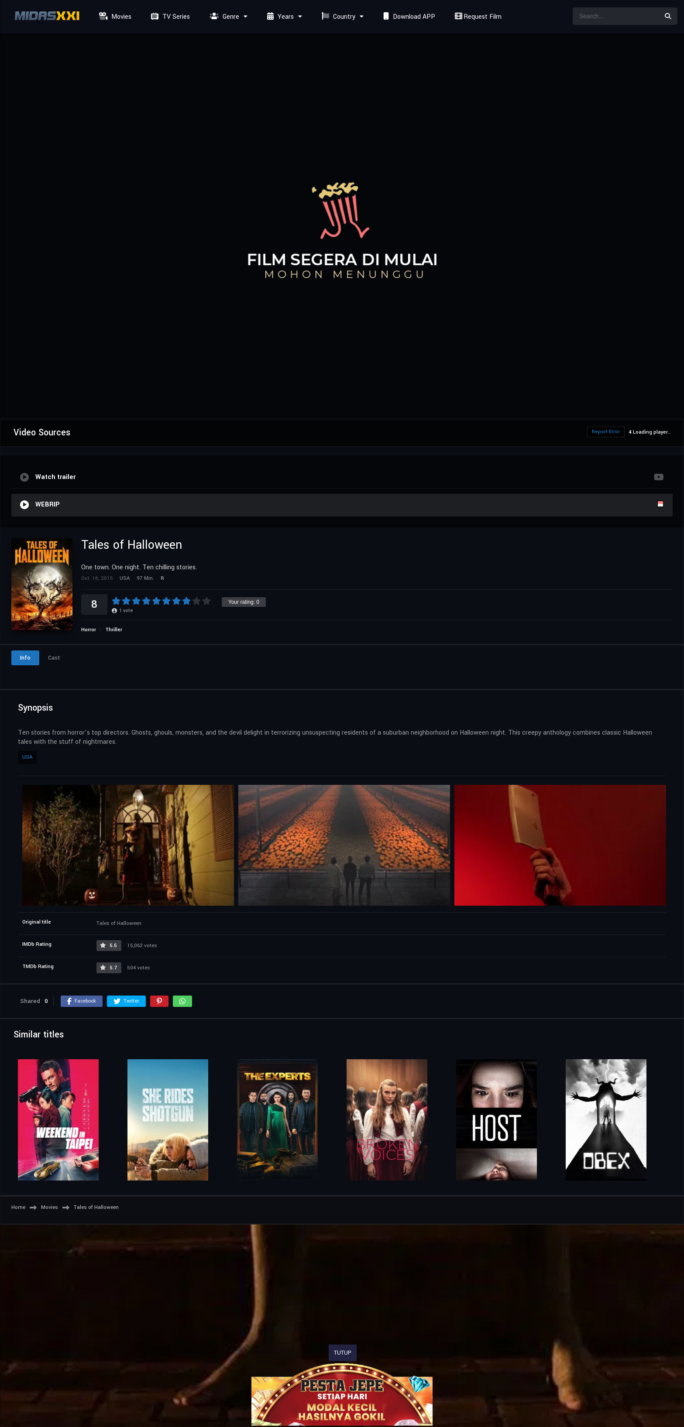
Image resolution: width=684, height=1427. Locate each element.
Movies (114, 16)
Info (25, 658)
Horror (88, 630)
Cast (54, 658)
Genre (223, 16)
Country (337, 16)
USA (27, 757)
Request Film (477, 16)
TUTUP (342, 1353)
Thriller (113, 630)
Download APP (408, 16)
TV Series (169, 16)
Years (279, 16)
